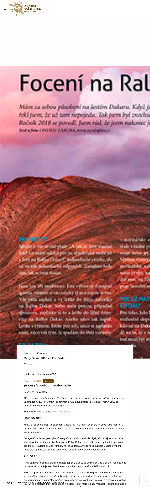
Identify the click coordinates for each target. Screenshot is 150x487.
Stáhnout (48, 381)
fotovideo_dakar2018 (32, 381)
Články (27, 354)
